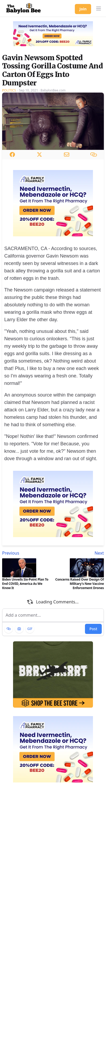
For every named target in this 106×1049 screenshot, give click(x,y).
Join (83, 8)
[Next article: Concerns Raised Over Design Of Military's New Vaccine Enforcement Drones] (79, 553)
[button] (98, 8)
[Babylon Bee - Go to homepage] (23, 8)
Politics (9, 90)
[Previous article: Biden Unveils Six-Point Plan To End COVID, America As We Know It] (26, 553)
